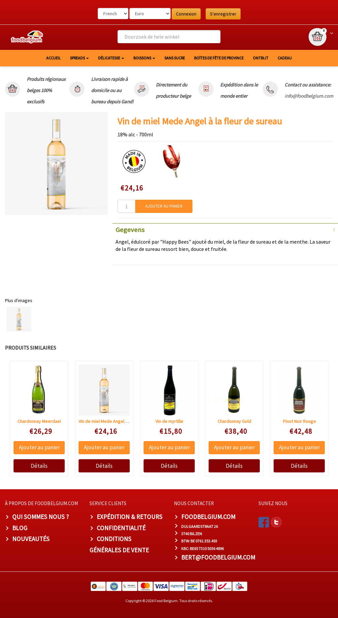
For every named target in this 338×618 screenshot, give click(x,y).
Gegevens (130, 229)
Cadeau (285, 57)
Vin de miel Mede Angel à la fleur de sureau (121, 421)
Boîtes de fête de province (219, 57)
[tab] (225, 229)
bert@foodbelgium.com (218, 557)
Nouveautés (31, 539)
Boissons (144, 57)
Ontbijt (260, 57)
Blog (19, 528)
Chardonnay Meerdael (39, 421)
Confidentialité (121, 528)
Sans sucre (174, 57)
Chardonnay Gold (234, 421)
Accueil (53, 57)
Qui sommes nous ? (40, 517)
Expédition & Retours (129, 517)
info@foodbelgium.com (309, 96)
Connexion (186, 14)
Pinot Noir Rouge (299, 421)
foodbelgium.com (208, 517)
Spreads (79, 57)
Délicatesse (111, 57)
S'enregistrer (223, 14)
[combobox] (169, 36)
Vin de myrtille (169, 421)
